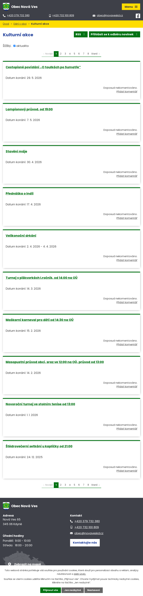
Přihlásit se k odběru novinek (115, 34)
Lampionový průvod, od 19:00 (29, 109)
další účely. (80, 573)
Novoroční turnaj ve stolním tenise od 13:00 (40, 404)
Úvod (6, 23)
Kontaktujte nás (85, 543)
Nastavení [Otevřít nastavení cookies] (93, 590)
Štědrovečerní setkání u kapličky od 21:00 (39, 446)
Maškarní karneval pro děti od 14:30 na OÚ (40, 320)
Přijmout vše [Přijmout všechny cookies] (50, 590)
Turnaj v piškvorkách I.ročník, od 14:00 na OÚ (41, 278)
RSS (81, 34)
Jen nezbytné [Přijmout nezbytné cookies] (72, 590)
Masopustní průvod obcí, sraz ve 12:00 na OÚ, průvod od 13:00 (55, 362)
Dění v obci (20, 23)
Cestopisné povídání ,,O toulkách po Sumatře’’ (43, 67)
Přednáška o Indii (19, 193)
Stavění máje (16, 151)
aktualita (22, 46)
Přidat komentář (126, 91)
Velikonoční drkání (21, 235)
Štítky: (7, 46)
